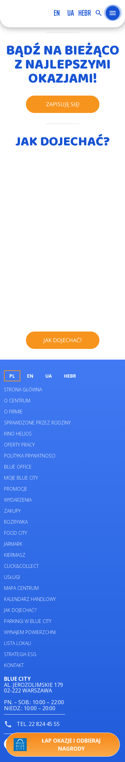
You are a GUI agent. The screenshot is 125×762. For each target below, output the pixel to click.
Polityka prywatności (29, 456)
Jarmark (13, 544)
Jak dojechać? (20, 610)
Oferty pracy (19, 444)
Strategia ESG (20, 654)
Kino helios (18, 433)
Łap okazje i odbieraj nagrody (57, 744)
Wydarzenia (18, 500)
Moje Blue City (21, 478)
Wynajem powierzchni (30, 632)
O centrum (17, 400)
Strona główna (23, 389)
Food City (15, 533)
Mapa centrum (21, 588)
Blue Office (18, 467)
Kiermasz (14, 555)
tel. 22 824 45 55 (32, 724)
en (57, 13)
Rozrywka (16, 522)
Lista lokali (17, 643)
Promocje (15, 489)
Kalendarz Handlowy (30, 599)
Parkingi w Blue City (27, 621)
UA (70, 13)
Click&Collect (21, 566)
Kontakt (14, 665)
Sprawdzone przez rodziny (37, 422)
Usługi (12, 577)
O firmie (13, 411)
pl (12, 376)
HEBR (84, 13)
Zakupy (12, 511)
